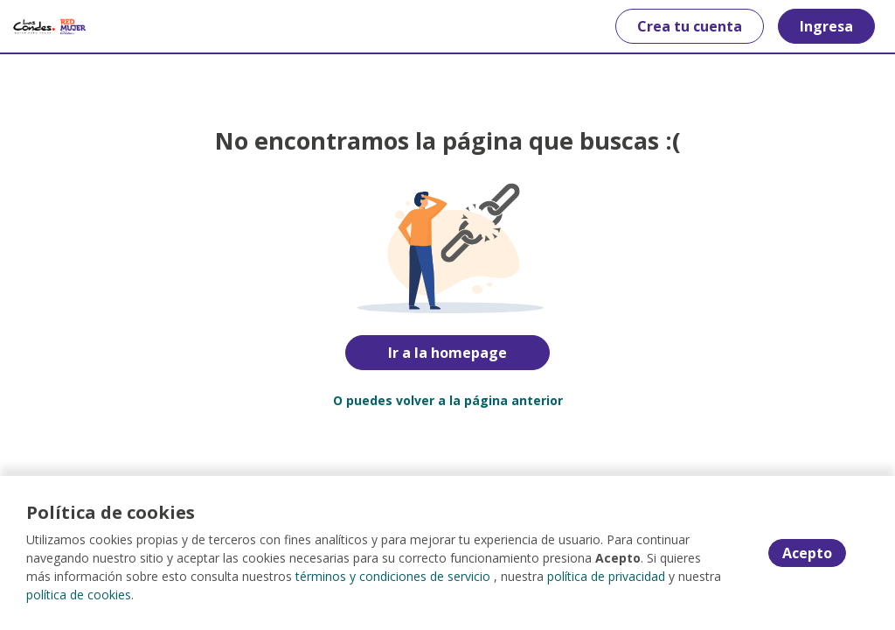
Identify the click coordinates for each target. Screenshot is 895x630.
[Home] (49, 26)
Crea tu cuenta (689, 26)
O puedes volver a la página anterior (448, 400)
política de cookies (78, 594)
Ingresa (826, 26)
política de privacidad (606, 576)
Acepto (807, 553)
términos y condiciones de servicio (392, 576)
